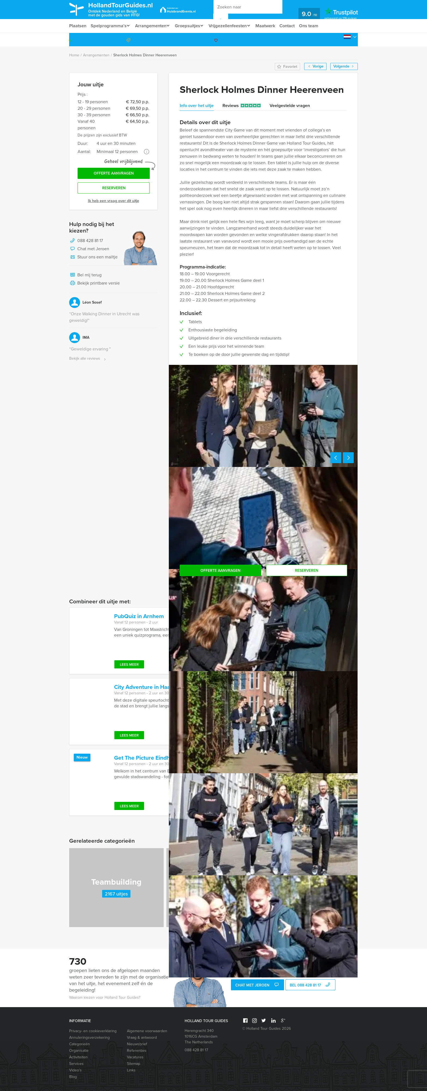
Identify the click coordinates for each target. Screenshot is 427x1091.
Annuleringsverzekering (89, 1037)
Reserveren (114, 189)
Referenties (137, 1050)
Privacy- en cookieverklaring (93, 1031)
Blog (73, 1077)
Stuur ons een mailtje (93, 258)
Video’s (75, 1070)
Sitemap (133, 1063)
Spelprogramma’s (108, 26)
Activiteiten (78, 1057)
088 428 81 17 (337, 39)
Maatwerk (271, 26)
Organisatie (79, 1050)
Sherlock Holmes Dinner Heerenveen (145, 55)
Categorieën (79, 1044)
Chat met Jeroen (89, 250)
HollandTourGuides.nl (124, 9)
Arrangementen (152, 26)
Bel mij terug (85, 276)
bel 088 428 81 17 (310, 985)
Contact (294, 26)
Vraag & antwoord (142, 1037)
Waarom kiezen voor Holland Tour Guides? (104, 997)
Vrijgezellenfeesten (232, 26)
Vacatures (135, 1057)
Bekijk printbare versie (94, 284)
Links (131, 1070)
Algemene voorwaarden (147, 1031)
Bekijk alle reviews (88, 360)
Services (76, 1063)
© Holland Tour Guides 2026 (266, 1028)
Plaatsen (77, 26)
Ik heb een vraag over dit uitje (113, 202)
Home (74, 55)
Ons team (316, 26)
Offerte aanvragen (114, 174)
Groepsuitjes (190, 26)
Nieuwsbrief (137, 1044)
